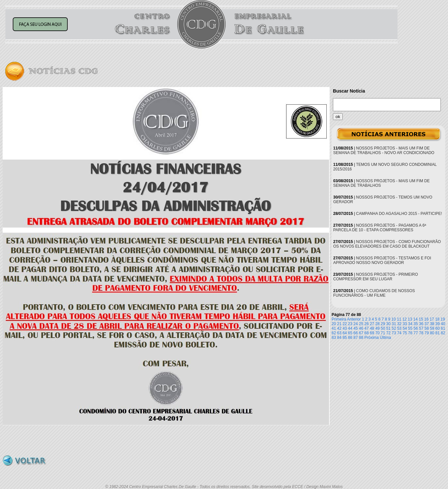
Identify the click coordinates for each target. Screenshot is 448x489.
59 (432, 328)
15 (421, 319)
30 (388, 324)
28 (377, 324)
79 (426, 333)
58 (426, 328)
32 (399, 324)
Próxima (371, 337)
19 (442, 319)
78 (421, 333)
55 (410, 328)
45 (355, 328)
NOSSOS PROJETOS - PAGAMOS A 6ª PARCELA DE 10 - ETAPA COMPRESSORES (379, 227)
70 (377, 333)
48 (372, 328)
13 (410, 319)
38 (432, 324)
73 (394, 333)
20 (334, 324)
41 (334, 328)
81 (437, 333)
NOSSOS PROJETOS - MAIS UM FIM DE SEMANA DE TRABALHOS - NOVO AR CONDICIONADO (383, 150)
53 (399, 328)
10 (393, 319)
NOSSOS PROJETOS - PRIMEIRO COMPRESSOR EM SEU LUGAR (375, 276)
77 (416, 333)
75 (405, 333)
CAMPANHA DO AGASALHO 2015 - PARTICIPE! (399, 213)
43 (344, 328)
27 (372, 324)
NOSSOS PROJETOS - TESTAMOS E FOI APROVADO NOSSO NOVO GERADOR (382, 260)
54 (405, 328)
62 (334, 333)
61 (443, 328)
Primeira (339, 319)
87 (355, 337)
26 (366, 324)
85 (344, 337)
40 (443, 324)
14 (415, 319)
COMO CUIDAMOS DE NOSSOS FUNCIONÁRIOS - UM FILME (374, 293)
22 (344, 324)
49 (377, 328)
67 (361, 333)
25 (361, 324)
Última (385, 337)
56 (416, 328)
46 (361, 328)
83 (334, 337)
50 (383, 328)
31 (394, 324)
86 (350, 337)
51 (388, 328)
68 (366, 333)
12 (404, 319)
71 (383, 333)
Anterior (354, 319)
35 (416, 324)
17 (432, 319)
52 (394, 328)
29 (383, 324)
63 (339, 333)
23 (350, 324)
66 (355, 333)
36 (421, 324)
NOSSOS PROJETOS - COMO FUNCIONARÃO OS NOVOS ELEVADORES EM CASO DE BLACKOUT (387, 244)
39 (437, 324)
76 (410, 333)
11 (399, 319)
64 (344, 333)
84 (339, 337)
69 (372, 333)
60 (437, 328)
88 (361, 337)
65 (350, 333)
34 (410, 324)
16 (426, 319)
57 (421, 328)
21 (339, 324)
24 (355, 324)
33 (405, 324)
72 (388, 333)
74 (399, 333)
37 (426, 324)
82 (443, 333)
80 (432, 333)
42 (339, 328)
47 (366, 328)
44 (350, 328)
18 (437, 319)
